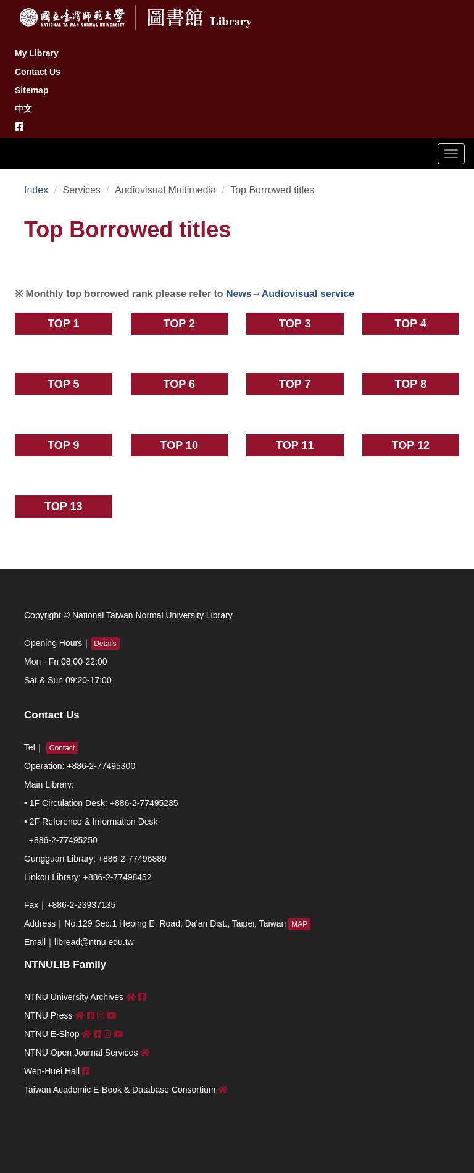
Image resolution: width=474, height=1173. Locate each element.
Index (36, 190)
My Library (37, 53)
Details (105, 643)
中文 (23, 109)
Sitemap (31, 90)
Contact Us (37, 72)
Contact (62, 748)
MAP (299, 924)
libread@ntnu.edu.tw (94, 942)
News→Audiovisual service (289, 293)
